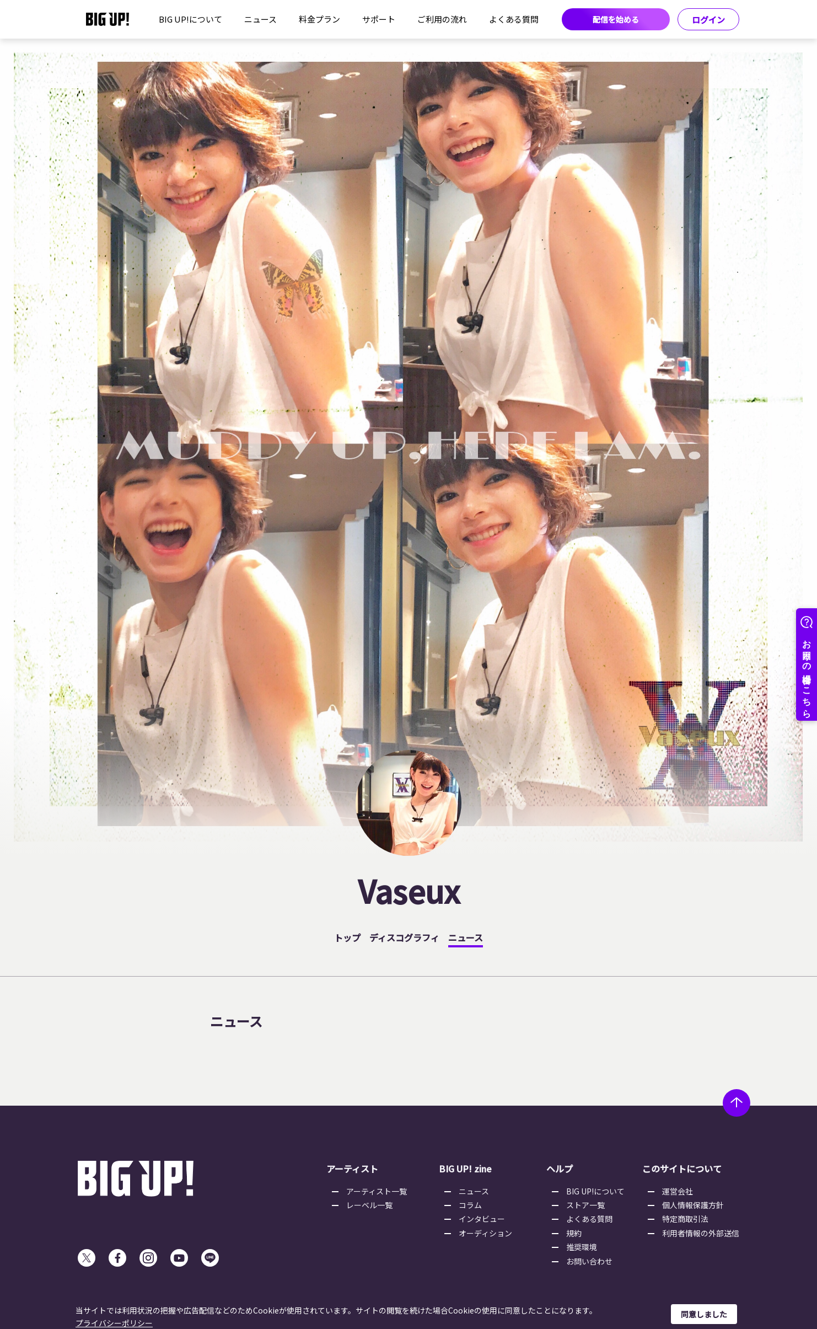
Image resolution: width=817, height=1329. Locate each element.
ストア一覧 (585, 1204)
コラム (470, 1204)
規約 (574, 1233)
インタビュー (482, 1218)
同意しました (704, 1314)
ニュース (260, 19)
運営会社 (677, 1191)
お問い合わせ (589, 1261)
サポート (378, 19)
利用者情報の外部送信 (700, 1233)
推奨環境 (581, 1246)
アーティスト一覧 (376, 1191)
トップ (347, 937)
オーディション (485, 1233)
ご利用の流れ (442, 19)
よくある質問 (514, 19)
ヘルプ (559, 1168)
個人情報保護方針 (693, 1204)
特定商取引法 (685, 1218)
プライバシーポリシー (114, 1322)
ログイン (708, 19)
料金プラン (319, 19)
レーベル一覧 (369, 1204)
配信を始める (616, 19)
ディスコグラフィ (404, 937)
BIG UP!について (190, 19)
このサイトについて (682, 1168)
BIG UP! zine (465, 1168)
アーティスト (352, 1168)
